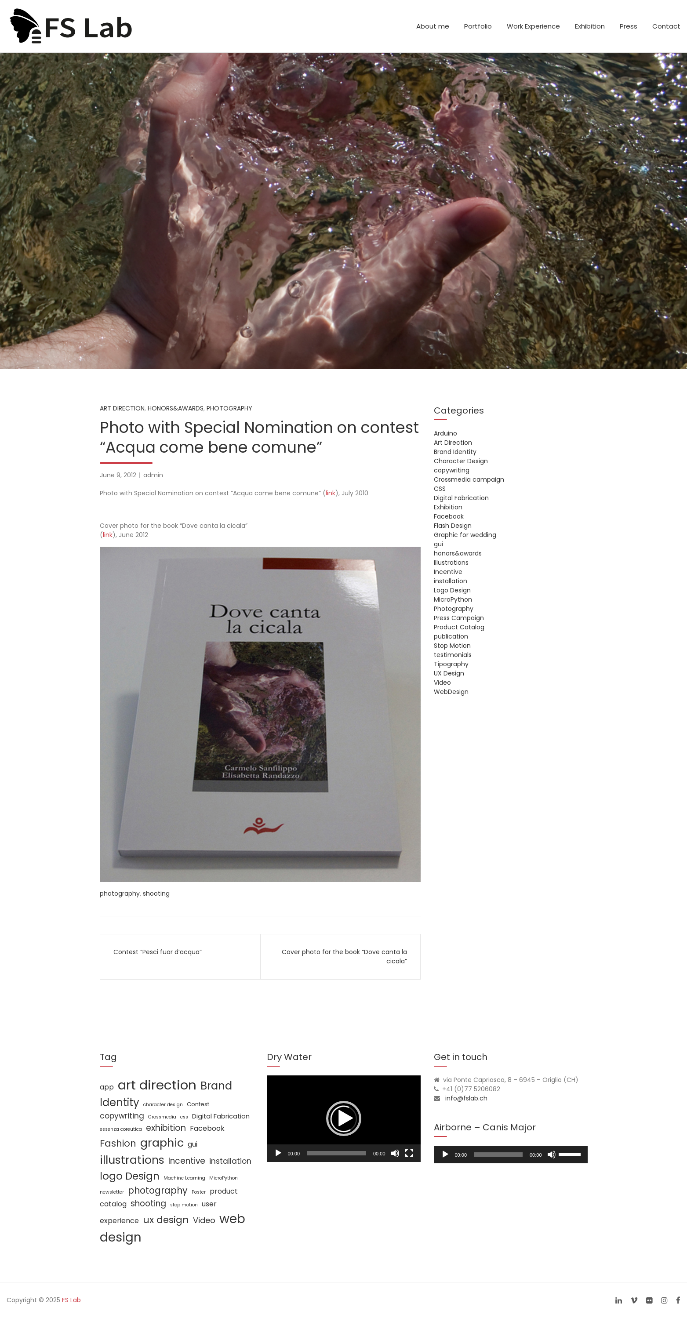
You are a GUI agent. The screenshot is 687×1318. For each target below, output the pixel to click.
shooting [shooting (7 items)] (148, 1203)
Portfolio (478, 26)
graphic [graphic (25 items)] (162, 1143)
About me (432, 26)
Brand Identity (455, 451)
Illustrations (451, 562)
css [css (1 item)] (184, 1117)
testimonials (453, 654)
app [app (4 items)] (107, 1087)
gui (438, 544)
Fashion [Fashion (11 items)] (118, 1143)
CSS (440, 488)
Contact (666, 26)
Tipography (451, 664)
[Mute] (395, 1153)
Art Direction (122, 408)
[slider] (498, 1154)
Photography (229, 408)
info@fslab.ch (466, 1098)
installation (450, 581)
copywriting (451, 470)
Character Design (461, 461)
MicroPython (453, 599)
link (330, 493)
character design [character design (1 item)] (163, 1104)
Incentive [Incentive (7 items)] (186, 1161)
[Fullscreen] (409, 1153)
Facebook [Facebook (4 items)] (207, 1128)
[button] (343, 1118)
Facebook (449, 516)
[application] (344, 1118)
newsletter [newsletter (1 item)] (112, 1192)
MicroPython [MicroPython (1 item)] (223, 1178)
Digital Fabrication (461, 498)
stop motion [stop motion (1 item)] (184, 1205)
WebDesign (451, 691)
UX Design (449, 673)
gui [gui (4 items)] (192, 1144)
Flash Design (453, 525)
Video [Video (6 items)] (204, 1220)
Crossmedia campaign (469, 479)
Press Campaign (459, 618)
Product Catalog (459, 627)
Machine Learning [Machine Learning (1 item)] (184, 1178)
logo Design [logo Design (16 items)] (130, 1176)
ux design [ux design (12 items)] (166, 1220)
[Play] (278, 1153)
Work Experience (533, 26)
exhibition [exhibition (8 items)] (166, 1128)
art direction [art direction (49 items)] (157, 1085)
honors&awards (176, 408)
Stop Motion (452, 645)
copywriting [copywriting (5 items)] (122, 1116)
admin (153, 475)
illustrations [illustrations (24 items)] (132, 1160)
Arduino (445, 433)
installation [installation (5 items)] (230, 1161)
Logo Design (452, 590)
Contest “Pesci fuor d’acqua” (157, 952)
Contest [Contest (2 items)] (198, 1104)
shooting (156, 893)
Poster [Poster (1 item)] (199, 1192)
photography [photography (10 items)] (158, 1190)
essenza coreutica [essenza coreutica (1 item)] (121, 1129)
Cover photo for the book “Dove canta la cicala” (344, 957)
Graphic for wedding (465, 534)
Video (442, 682)
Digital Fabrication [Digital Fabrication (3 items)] (221, 1116)
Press (628, 26)
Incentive (448, 571)
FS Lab (71, 1300)
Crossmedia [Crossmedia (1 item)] (162, 1117)
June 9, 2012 (118, 475)
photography (120, 893)
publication (451, 636)
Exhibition (590, 26)
